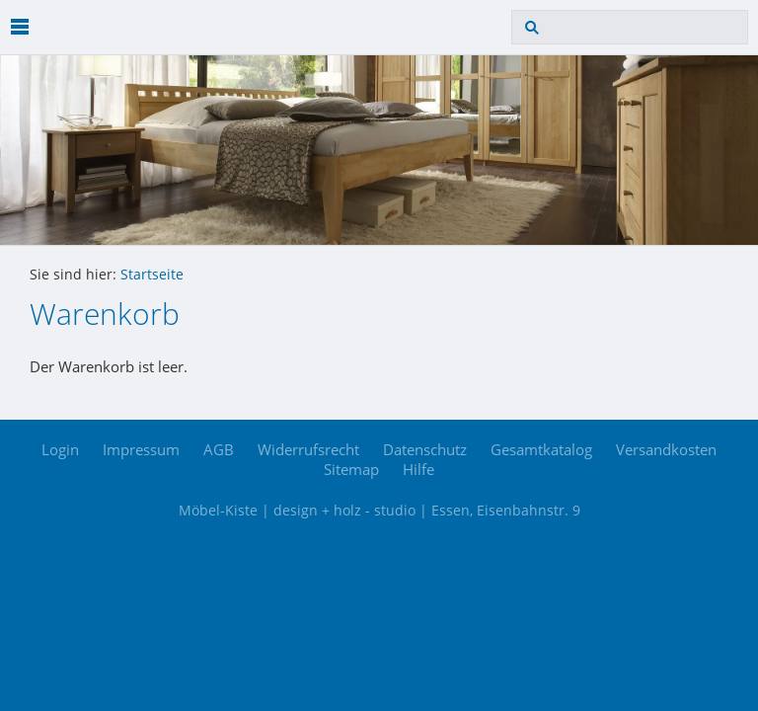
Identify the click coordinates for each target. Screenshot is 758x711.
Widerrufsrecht (308, 449)
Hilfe (418, 469)
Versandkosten (666, 449)
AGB (218, 449)
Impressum (141, 449)
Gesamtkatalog (541, 449)
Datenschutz (425, 449)
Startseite (152, 274)
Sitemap (351, 469)
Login (60, 449)
